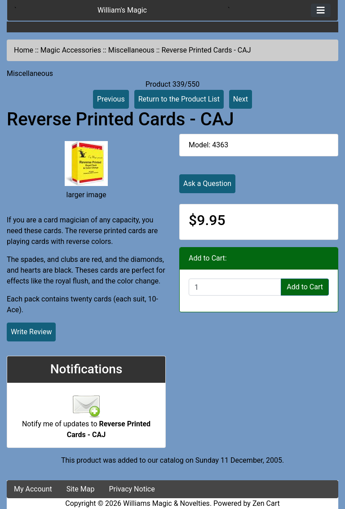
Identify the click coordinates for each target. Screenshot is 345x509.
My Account (33, 489)
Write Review (31, 332)
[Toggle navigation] (321, 10)
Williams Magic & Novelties (166, 503)
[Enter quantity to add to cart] (235, 287)
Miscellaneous (131, 50)
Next (240, 99)
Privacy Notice (132, 489)
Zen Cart (266, 503)
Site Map (80, 489)
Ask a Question (207, 183)
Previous (111, 99)
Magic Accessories (70, 50)
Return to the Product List (179, 99)
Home (23, 50)
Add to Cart (305, 287)
